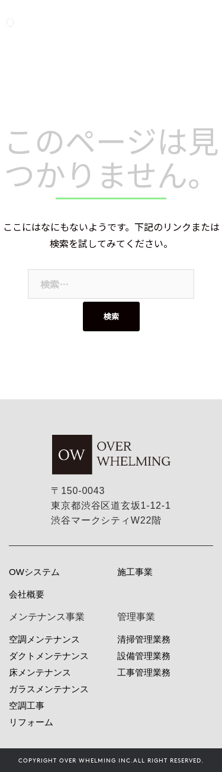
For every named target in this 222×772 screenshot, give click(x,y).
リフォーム (31, 722)
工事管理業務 (143, 672)
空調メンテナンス (44, 639)
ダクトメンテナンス (49, 656)
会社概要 (26, 594)
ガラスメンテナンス (49, 689)
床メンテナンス (40, 672)
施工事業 (135, 572)
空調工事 (26, 705)
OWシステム (34, 572)
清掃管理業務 (143, 639)
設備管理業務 (143, 656)
